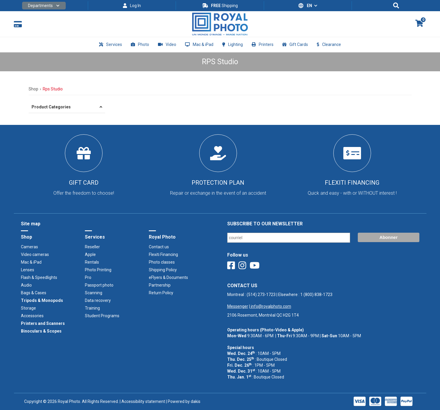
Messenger (237, 306)
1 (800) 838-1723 (316, 294)
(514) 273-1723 (261, 294)
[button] (44, 5)
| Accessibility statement (142, 401)
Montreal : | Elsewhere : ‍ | (279, 300)
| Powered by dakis (182, 401)
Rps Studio (53, 89)
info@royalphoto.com (270, 306)
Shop (33, 89)
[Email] (288, 238)
